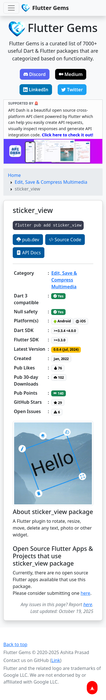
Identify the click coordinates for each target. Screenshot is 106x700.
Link (55, 660)
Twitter (72, 89)
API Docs (28, 252)
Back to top (15, 644)
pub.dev (27, 239)
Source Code (65, 239)
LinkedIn (35, 89)
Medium (71, 74)
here (85, 593)
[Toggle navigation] (11, 8)
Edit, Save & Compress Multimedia (51, 182)
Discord (34, 74)
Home (14, 175)
